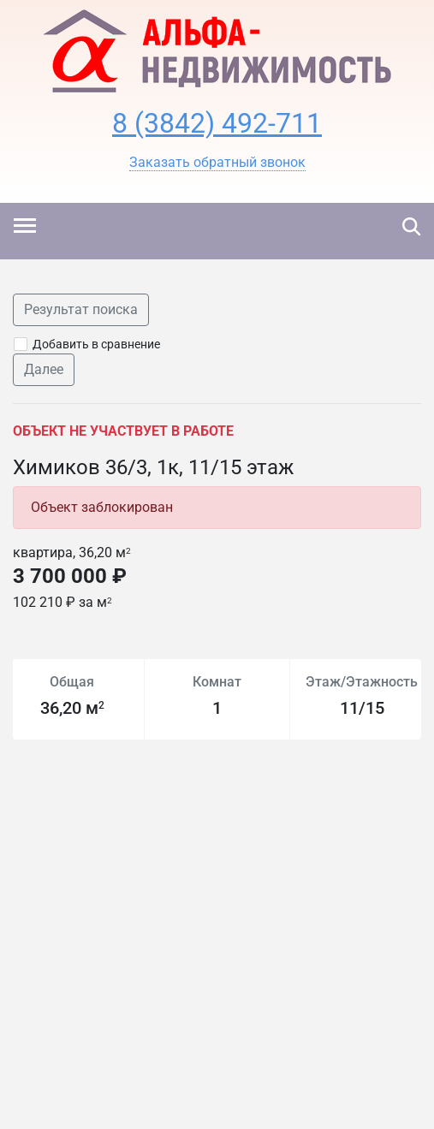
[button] (217, 162)
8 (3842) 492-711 (217, 123)
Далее (43, 369)
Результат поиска (81, 309)
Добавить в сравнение (96, 344)
